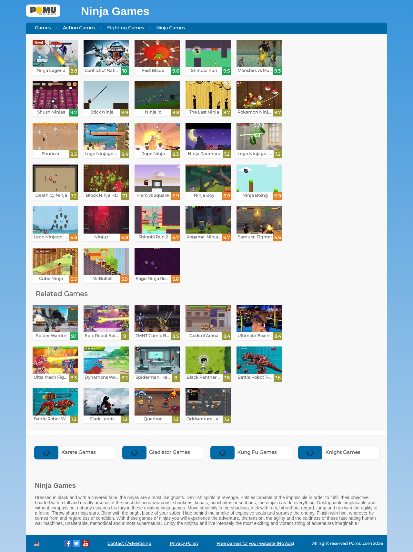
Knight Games (329, 452)
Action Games (79, 28)
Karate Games (65, 452)
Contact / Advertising (129, 543)
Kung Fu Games (243, 452)
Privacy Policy (184, 543)
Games (43, 28)
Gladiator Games (156, 452)
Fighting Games (125, 28)
